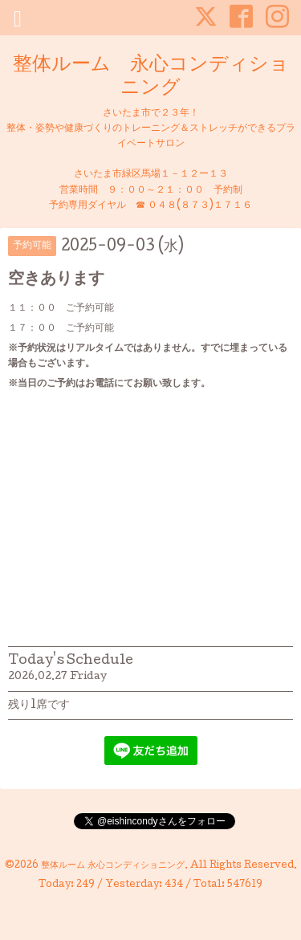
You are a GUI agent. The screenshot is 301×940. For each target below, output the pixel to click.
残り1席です (39, 705)
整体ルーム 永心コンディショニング (151, 77)
